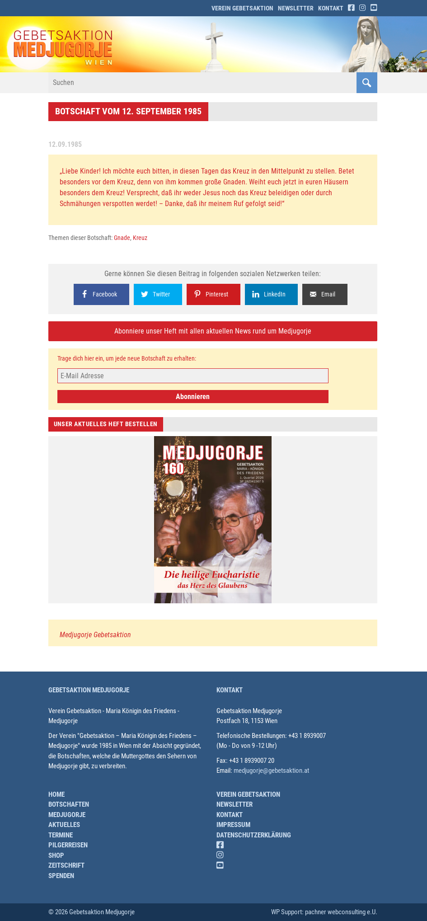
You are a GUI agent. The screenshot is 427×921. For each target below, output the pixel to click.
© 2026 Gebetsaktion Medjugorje (91, 912)
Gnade (122, 237)
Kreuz (140, 237)
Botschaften (68, 804)
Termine (60, 835)
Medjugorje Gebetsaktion (95, 634)
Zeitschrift (66, 865)
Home (56, 794)
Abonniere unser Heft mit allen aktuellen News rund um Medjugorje (212, 331)
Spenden (61, 876)
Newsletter (296, 8)
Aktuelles (64, 825)
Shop (56, 855)
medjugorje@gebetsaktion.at (271, 770)
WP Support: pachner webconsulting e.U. (324, 912)
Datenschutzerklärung (253, 835)
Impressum (233, 825)
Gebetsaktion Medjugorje (88, 690)
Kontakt (330, 8)
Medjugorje (66, 815)
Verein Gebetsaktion (242, 8)
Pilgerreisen (68, 845)
